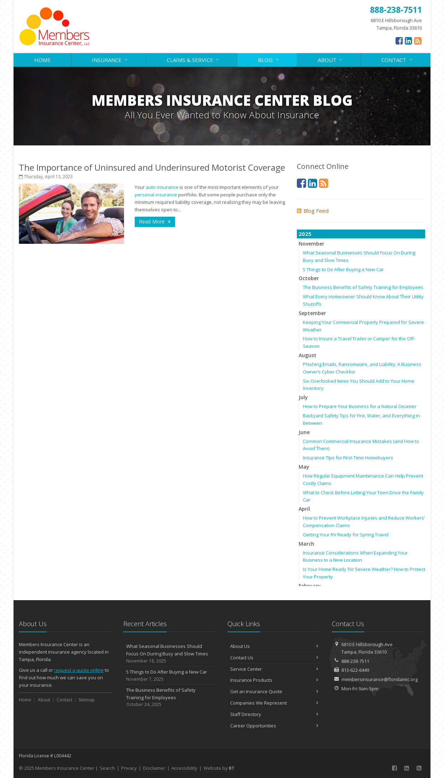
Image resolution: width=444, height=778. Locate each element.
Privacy (129, 768)
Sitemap (86, 700)
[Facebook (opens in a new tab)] (399, 40)
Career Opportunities (274, 725)
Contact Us (274, 657)
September (312, 313)
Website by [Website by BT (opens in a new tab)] (218, 768)
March (306, 543)
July (303, 397)
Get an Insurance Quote (274, 691)
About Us (274, 646)
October (309, 278)
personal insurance (156, 194)
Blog (268, 59)
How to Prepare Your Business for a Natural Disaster (360, 406)
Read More (155, 221)
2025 (305, 233)
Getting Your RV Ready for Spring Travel (345, 534)
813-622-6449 (355, 670)
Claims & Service (193, 59)
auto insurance (162, 187)
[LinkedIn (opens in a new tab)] (408, 40)
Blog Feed (313, 210)
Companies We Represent (274, 703)
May (304, 466)
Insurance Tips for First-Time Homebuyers (348, 457)
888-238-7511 (355, 661)
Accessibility (184, 768)
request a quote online (79, 670)
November (311, 243)
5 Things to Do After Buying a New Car (343, 269)
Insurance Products (274, 680)
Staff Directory (274, 714)
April (304, 508)
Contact (397, 59)
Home (42, 59)
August (307, 355)
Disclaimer (154, 768)
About (330, 59)
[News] (418, 40)
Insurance (110, 59)
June (304, 432)
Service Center (274, 669)
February (310, 585)
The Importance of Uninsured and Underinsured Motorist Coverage (152, 167)
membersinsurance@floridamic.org (379, 679)
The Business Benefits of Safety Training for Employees (363, 287)
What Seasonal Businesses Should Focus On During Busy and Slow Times (170, 653)
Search (107, 768)
